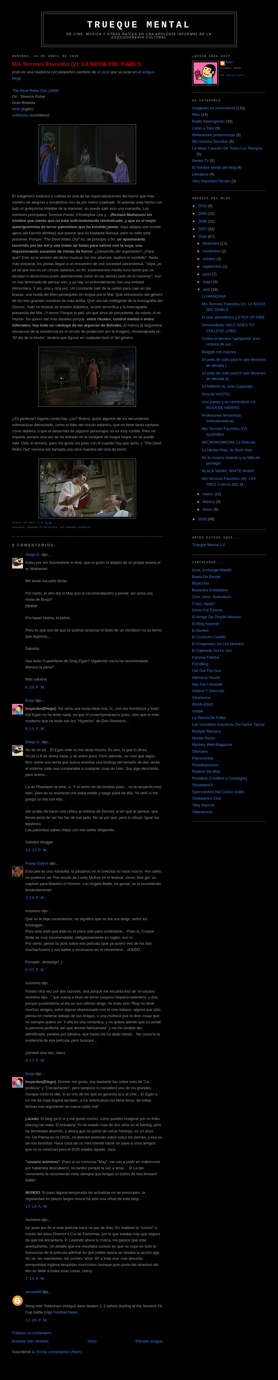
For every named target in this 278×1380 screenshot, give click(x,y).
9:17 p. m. (35, 1060)
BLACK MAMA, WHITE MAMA (228, 471)
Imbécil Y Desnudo (208, 691)
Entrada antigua (149, 1341)
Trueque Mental (139, 25)
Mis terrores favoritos (75, 527)
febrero (209, 501)
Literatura (200, 174)
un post (103, 72)
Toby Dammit (203, 805)
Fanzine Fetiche (206, 657)
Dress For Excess (207, 610)
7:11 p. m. (35, 1278)
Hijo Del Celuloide (207, 684)
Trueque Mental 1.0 (208, 545)
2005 (203, 519)
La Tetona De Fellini (209, 717)
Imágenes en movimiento (42, 527)
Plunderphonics (205, 765)
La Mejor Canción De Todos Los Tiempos (227, 148)
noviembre (212, 251)
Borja (29, 700)
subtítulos (20, 115)
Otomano (200, 751)
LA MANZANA (214, 296)
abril (207, 289)
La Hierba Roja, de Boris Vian (227, 450)
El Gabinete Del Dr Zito (212, 650)
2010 (203, 206)
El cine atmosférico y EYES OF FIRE (233, 317)
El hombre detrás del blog (214, 167)
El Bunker (200, 630)
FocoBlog (200, 664)
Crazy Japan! (203, 603)
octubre (210, 258)
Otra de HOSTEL (216, 394)
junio (207, 274)
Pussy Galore (36, 863)
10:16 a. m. (36, 1206)
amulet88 (33, 1292)
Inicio (92, 1341)
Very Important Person (211, 181)
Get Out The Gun (206, 670)
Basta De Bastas (206, 576)
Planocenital (202, 758)
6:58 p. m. (35, 687)
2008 (203, 221)
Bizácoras (200, 583)
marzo (209, 494)
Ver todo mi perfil (232, 75)
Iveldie (197, 711)
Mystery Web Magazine (212, 744)
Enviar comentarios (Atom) (59, 1352)
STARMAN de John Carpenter (227, 386)
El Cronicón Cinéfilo (209, 637)
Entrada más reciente (30, 1341)
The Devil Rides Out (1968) (35, 90)
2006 (203, 236)
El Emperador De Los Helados (218, 644)
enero (208, 509)
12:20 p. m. (36, 1320)
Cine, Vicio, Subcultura (211, 597)
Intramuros (201, 697)
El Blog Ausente (205, 623)
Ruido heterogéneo (208, 121)
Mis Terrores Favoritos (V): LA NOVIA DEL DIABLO (76, 64)
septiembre (213, 266)
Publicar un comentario (31, 1333)
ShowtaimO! (202, 785)
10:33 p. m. (36, 850)
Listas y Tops (203, 128)
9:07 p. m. (35, 969)
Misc (196, 114)
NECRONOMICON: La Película (228, 442)
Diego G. (32, 554)
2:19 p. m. (35, 897)
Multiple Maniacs (206, 731)
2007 (203, 229)
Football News (65, 1312)
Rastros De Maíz (206, 771)
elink (16, 109)
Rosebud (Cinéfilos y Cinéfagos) (219, 778)
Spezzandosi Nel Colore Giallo (218, 792)
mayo (208, 282)
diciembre (211, 243)
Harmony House (206, 677)
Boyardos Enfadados (210, 590)
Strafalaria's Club (206, 798)
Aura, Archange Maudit (211, 570)
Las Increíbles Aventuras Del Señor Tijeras (228, 724)
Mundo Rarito (203, 738)
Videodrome (202, 812)
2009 (203, 213)
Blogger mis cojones (219, 352)
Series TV (200, 160)
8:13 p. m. (35, 728)
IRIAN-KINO (202, 704)
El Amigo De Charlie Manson (216, 617)
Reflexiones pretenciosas (213, 135)
